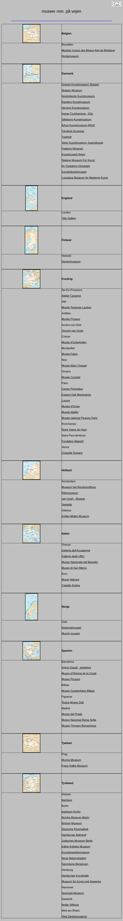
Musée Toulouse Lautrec (76, 307)
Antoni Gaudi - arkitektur (76, 667)
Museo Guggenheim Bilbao (78, 690)
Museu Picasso (71, 679)
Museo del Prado (72, 714)
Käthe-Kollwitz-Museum (76, 846)
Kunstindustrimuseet (74, 171)
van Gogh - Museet (73, 498)
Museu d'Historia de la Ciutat (79, 673)
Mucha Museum (71, 760)
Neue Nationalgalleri (74, 858)
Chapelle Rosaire (72, 453)
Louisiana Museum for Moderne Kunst (85, 177)
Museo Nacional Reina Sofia (79, 720)
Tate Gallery (69, 218)
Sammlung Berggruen (75, 864)
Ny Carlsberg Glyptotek (76, 166)
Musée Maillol (70, 412)
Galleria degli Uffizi (73, 556)
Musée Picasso (71, 319)
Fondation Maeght (73, 441)
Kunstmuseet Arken (73, 154)
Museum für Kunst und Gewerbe (81, 881)
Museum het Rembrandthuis (79, 487)
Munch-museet (71, 633)
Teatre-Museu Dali (73, 702)
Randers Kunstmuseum (76, 102)
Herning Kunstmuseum (76, 107)
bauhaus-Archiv (71, 811)
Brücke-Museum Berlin (75, 817)
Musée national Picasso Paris (80, 418)
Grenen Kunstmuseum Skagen (80, 84)
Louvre (66, 400)
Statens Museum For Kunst (78, 160)
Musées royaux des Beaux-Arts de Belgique (88, 50)
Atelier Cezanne (71, 295)
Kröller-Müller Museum (75, 516)
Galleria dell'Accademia (76, 550)
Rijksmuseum (70, 493)
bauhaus (67, 800)
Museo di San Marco (74, 568)
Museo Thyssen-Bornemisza (79, 725)
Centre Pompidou (72, 389)
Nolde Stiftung (70, 904)
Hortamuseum (70, 56)
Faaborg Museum (72, 148)
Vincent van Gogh (72, 330)
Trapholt (67, 137)
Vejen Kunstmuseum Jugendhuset (82, 142)
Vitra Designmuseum (74, 916)
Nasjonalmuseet (71, 627)
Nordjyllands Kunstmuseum (78, 96)
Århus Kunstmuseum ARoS (78, 125)
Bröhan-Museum (72, 823)
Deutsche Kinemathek (75, 829)
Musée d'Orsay (71, 406)
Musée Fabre (70, 354)
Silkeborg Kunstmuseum (76, 119)
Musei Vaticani (70, 579)
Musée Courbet (71, 377)
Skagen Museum (72, 90)
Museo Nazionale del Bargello (80, 562)
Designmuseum (71, 261)
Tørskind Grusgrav (73, 131)
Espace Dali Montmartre (76, 394)
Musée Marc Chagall (74, 365)
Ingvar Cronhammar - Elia (77, 113)
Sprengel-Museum (73, 893)
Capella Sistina (71, 585)
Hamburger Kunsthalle (75, 875)
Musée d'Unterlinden (74, 342)
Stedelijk (67, 504)
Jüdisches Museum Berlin (77, 840)
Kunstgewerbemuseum (76, 852)
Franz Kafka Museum (75, 765)
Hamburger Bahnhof (74, 835)
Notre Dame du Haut (74, 429)
